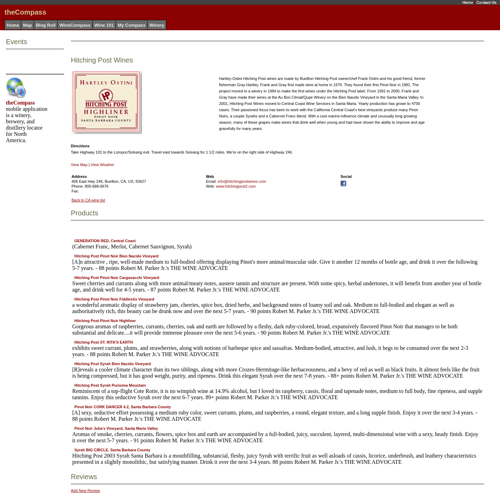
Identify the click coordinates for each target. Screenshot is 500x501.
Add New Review (85, 490)
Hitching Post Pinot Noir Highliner (105, 321)
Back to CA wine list (88, 200)
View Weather (102, 165)
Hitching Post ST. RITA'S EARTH (103, 342)
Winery (156, 25)
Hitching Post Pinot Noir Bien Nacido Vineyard (116, 256)
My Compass (131, 25)
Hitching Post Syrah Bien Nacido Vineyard (112, 364)
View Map (79, 165)
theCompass (20, 103)
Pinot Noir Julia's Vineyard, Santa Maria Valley (116, 428)
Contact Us (486, 2)
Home (467, 2)
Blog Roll (46, 25)
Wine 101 (104, 25)
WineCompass (74, 25)
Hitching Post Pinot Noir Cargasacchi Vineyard (116, 278)
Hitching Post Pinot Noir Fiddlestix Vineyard (114, 299)
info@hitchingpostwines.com (242, 181)
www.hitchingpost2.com (236, 186)
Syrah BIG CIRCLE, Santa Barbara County (112, 450)
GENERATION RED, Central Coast (104, 241)
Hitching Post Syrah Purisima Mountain (110, 385)
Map (27, 25)
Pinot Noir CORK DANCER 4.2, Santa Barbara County (122, 407)
